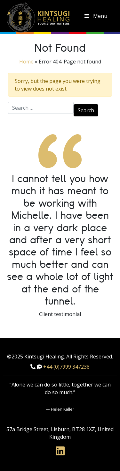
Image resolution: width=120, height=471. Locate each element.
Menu (95, 15)
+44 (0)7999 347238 (66, 366)
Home (26, 61)
